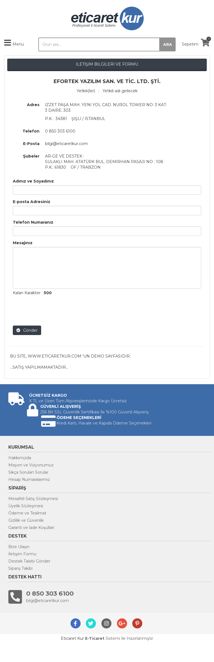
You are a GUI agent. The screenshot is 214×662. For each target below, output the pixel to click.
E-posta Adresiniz (31, 201)
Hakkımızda (19, 457)
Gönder (27, 330)
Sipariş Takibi (20, 568)
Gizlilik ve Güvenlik (26, 520)
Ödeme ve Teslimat (27, 513)
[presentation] (55, 310)
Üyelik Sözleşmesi (25, 505)
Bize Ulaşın (18, 546)
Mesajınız (23, 242)
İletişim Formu (22, 553)
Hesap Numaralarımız (29, 479)
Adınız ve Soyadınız (33, 181)
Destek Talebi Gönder (29, 561)
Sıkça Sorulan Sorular (28, 472)
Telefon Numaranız (33, 222)
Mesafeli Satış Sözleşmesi (33, 498)
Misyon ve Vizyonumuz (31, 465)
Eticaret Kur (72, 638)
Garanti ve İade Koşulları (31, 527)
